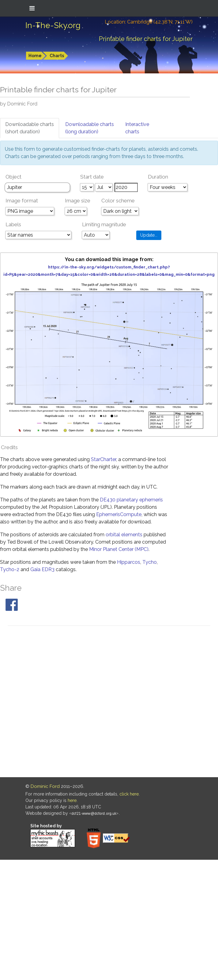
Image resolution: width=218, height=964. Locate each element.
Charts (57, 55)
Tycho (149, 562)
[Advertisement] (72, 702)
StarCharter (103, 459)
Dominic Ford (45, 786)
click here (129, 794)
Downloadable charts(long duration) (89, 128)
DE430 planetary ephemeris (131, 500)
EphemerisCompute (118, 514)
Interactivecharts (137, 128)
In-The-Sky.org (53, 25)
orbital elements (124, 534)
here (72, 800)
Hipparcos (128, 562)
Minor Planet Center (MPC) (118, 549)
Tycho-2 (9, 569)
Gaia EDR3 (42, 569)
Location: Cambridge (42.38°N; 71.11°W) (149, 22)
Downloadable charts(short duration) (29, 128)
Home (35, 55)
